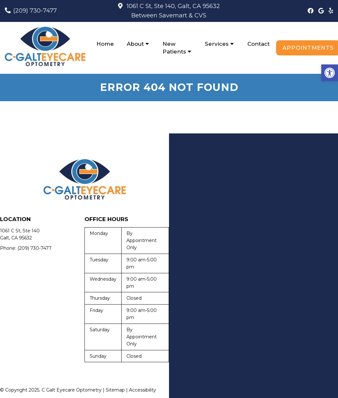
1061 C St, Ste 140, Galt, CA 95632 (172, 6)
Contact (258, 44)
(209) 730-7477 (35, 10)
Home (105, 44)
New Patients (174, 48)
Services (217, 44)
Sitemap (115, 390)
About (135, 44)
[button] (329, 72)
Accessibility (142, 390)
